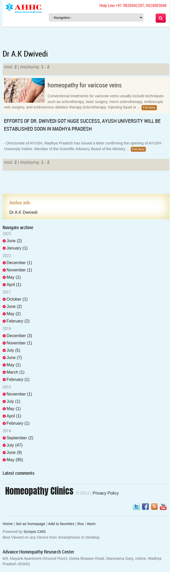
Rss (80, 524)
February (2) (18, 321)
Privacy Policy (106, 493)
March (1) (15, 372)
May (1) (14, 277)
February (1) (18, 379)
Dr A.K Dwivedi (23, 212)
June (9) (14, 452)
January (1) (17, 248)
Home (8, 524)
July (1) (13, 401)
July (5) (13, 350)
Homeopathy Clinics (39, 490)
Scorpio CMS (35, 532)
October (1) (17, 299)
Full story (149, 107)
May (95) (15, 460)
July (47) (14, 445)
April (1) (14, 284)
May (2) (14, 314)
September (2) (20, 438)
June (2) (14, 241)
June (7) (14, 357)
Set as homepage (30, 524)
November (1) (19, 270)
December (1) (19, 262)
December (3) (19, 335)
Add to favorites (61, 524)
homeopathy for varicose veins (85, 85)
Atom (91, 524)
